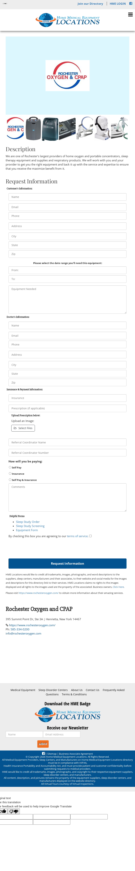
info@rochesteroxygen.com (23, 633)
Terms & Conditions (74, 694)
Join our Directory (90, 3)
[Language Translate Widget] (5, 3)
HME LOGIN (118, 3)
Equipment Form (27, 530)
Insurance (16, 473)
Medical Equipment (23, 690)
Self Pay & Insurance (23, 480)
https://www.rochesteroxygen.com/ (38, 593)
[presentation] (37, 547)
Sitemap (52, 753)
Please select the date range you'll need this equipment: (67, 263)
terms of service (77, 536)
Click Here (118, 587)
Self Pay (15, 467)
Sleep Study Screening (30, 526)
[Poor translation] (14, 811)
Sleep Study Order (28, 522)
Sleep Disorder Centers (53, 690)
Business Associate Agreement (76, 753)
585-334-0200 (20, 629)
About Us (77, 690)
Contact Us (92, 690)
